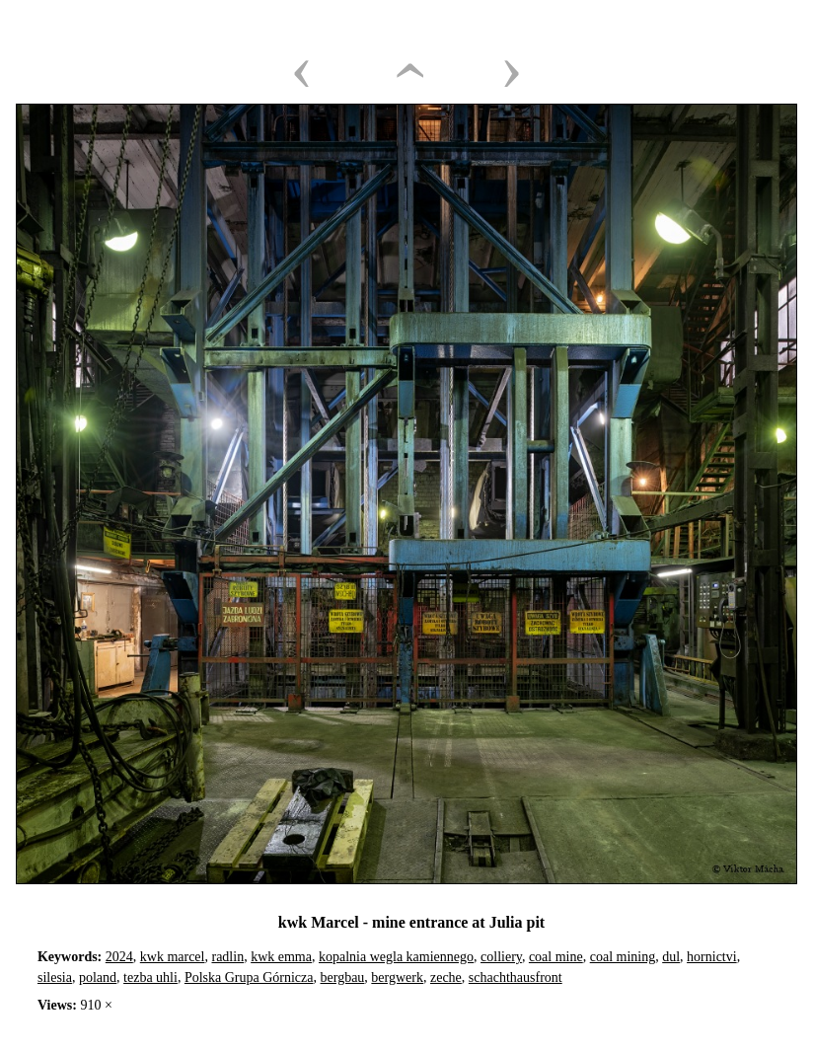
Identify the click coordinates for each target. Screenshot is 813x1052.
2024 (119, 956)
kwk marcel (172, 956)
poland (97, 977)
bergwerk (397, 977)
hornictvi (712, 956)
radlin (227, 956)
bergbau (343, 977)
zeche (446, 977)
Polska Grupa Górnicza (249, 977)
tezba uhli (150, 977)
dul (671, 956)
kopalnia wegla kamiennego (396, 956)
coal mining (623, 956)
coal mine (556, 956)
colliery (501, 956)
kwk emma (281, 956)
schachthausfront (515, 977)
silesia (54, 977)
